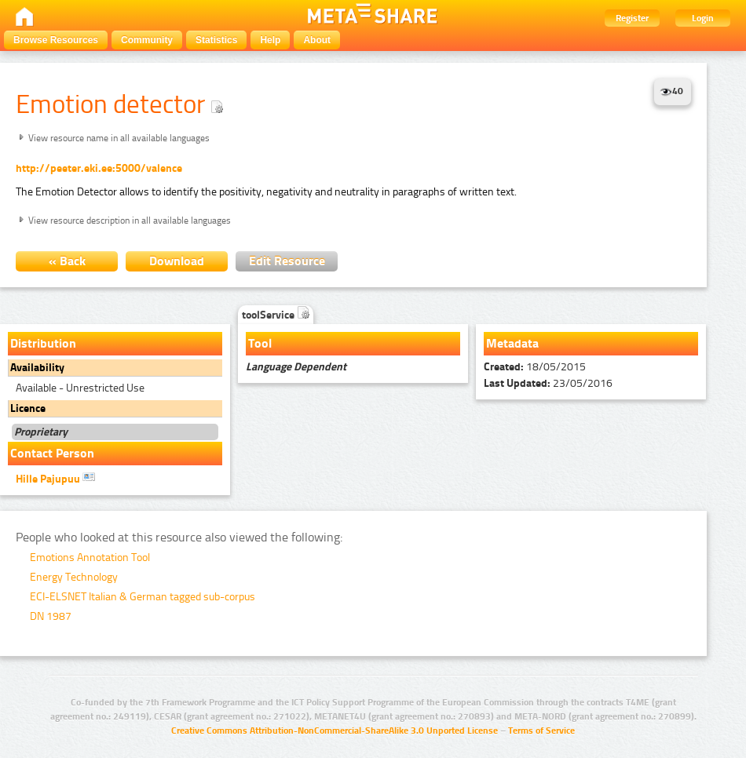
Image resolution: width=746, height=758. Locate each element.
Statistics (216, 40)
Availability (37, 367)
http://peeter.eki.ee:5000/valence (99, 168)
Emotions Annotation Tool (90, 557)
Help (270, 40)
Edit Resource (287, 260)
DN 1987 (50, 616)
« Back (67, 260)
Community (147, 40)
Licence (28, 408)
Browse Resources (55, 40)
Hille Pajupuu (55, 478)
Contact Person (52, 453)
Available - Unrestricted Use (80, 388)
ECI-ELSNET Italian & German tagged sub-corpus (142, 596)
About (317, 40)
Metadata (512, 343)
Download (176, 260)
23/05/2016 (548, 383)
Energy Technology (74, 577)
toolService (275, 315)
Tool (260, 343)
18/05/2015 (535, 367)
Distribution (43, 343)
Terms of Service (541, 730)
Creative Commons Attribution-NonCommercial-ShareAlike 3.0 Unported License (334, 730)
